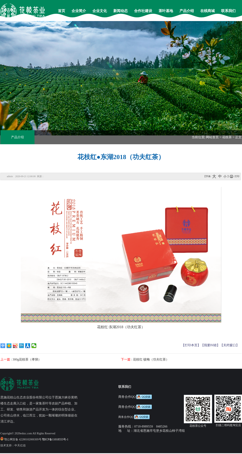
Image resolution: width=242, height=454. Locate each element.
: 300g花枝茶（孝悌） (20, 359)
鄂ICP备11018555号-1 (55, 439)
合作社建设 (143, 11)
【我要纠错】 (210, 345)
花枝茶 (227, 137)
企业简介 (79, 11)
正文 (238, 137)
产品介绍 (186, 11)
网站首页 (212, 137)
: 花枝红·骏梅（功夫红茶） (145, 359)
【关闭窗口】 (229, 345)
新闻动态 (120, 11)
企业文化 (99, 11)
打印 (237, 176)
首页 (61, 11)
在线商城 (207, 11)
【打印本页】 (191, 345)
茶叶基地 (166, 11)
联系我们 (228, 11)
